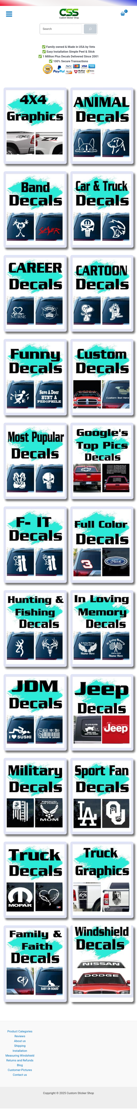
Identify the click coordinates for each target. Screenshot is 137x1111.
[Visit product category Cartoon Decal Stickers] (101, 293)
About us (20, 1041)
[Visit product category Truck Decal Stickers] (35, 880)
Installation (20, 1050)
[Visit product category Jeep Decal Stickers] (101, 712)
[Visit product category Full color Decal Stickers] (101, 545)
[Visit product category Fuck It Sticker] (35, 545)
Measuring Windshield (20, 1055)
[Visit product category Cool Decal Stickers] (35, 377)
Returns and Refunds (19, 1060)
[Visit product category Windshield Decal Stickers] (101, 964)
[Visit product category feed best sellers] (35, 461)
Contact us (20, 1075)
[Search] (90, 29)
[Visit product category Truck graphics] (101, 880)
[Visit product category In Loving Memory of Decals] (101, 628)
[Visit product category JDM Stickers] (35, 712)
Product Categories (19, 1031)
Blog (20, 1065)
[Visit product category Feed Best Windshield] (101, 461)
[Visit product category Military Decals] (35, 796)
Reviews (19, 1036)
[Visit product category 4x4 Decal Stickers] (35, 125)
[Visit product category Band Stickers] (35, 209)
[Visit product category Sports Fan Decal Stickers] (101, 796)
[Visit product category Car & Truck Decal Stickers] (101, 209)
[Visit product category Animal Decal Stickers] (101, 125)
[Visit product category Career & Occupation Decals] (35, 293)
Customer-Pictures (20, 1070)
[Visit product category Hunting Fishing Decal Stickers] (35, 628)
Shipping (20, 1046)
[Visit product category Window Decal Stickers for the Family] (35, 964)
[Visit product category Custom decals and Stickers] (101, 377)
